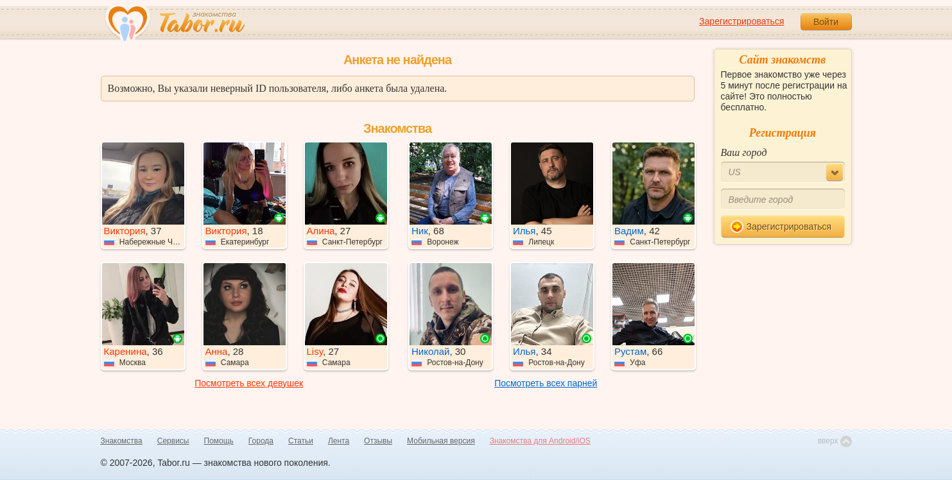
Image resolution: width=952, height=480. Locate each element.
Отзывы (378, 440)
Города (260, 440)
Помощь (219, 440)
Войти (825, 22)
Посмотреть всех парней (545, 383)
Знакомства (122, 440)
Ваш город (744, 152)
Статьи (300, 440)
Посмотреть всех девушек (249, 383)
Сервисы (173, 440)
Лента (338, 440)
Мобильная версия (441, 440)
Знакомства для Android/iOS (540, 440)
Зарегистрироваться (741, 21)
